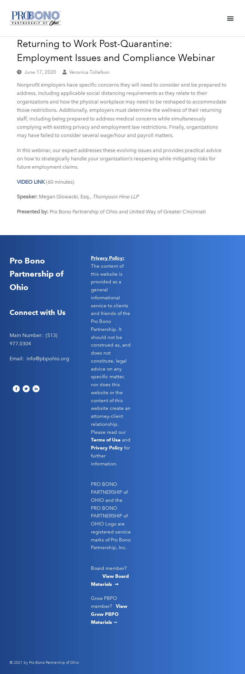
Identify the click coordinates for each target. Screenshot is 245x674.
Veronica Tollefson (89, 72)
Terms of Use (106, 440)
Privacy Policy (107, 448)
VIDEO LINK (31, 182)
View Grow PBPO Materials (109, 614)
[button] (230, 18)
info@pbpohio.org (47, 359)
